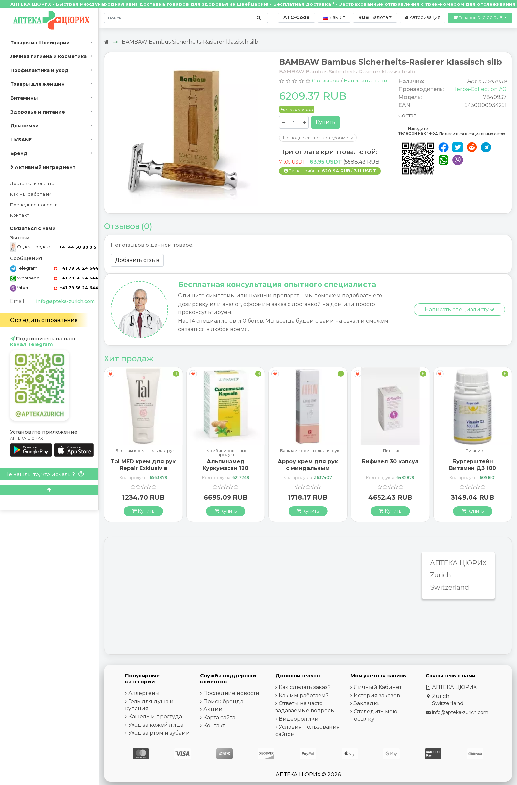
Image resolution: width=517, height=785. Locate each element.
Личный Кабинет (378, 687)
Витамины (24, 98)
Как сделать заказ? (305, 687)
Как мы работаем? (304, 695)
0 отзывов (325, 81)
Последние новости (34, 204)
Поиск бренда (223, 701)
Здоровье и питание (37, 112)
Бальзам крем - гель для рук (145, 451)
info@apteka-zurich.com (65, 301)
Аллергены (144, 693)
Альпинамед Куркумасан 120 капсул (225, 467)
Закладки (367, 703)
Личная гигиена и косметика (48, 56)
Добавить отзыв (137, 260)
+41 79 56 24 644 (76, 268)
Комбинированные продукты (227, 453)
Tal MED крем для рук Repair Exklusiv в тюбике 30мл (143, 467)
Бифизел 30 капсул (390, 461)
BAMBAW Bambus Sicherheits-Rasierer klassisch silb (190, 42)
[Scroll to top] (49, 490)
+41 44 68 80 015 (77, 247)
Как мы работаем (31, 194)
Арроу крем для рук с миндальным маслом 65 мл (308, 467)
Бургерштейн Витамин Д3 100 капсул (472, 467)
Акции (213, 709)
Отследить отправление (44, 320)
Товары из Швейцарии (40, 43)
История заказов (377, 695)
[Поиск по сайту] (259, 18)
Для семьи (24, 126)
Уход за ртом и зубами (159, 733)
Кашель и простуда (155, 716)
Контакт (19, 215)
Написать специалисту (460, 309)
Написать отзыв (365, 81)
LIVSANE (21, 140)
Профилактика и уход (39, 70)
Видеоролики (299, 719)
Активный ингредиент (43, 167)
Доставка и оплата (32, 183)
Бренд (19, 153)
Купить (325, 122)
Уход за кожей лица (155, 725)
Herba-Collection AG (479, 89)
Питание (392, 451)
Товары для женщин (37, 84)
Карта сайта (219, 717)
